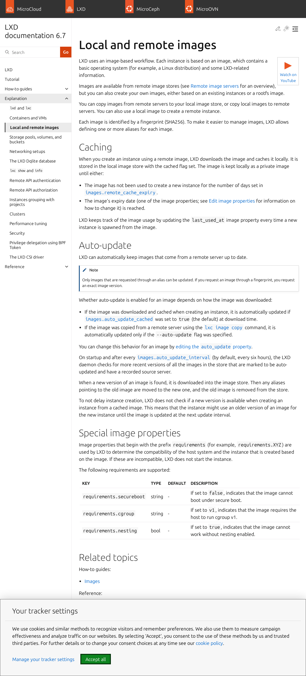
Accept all (95, 659)
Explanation (16, 98)
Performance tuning (28, 223)
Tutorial (12, 79)
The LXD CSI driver (27, 257)
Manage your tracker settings (43, 659)
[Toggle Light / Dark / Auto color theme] (286, 29)
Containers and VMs (28, 118)
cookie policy (209, 643)
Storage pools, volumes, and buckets (36, 139)
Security (17, 233)
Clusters (17, 214)
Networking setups (27, 151)
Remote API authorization (34, 190)
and (21, 108)
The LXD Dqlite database (33, 161)
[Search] (30, 52)
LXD (9, 69)
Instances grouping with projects (32, 202)
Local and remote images (34, 127)
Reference (15, 266)
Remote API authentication (35, 180)
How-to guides (18, 88)
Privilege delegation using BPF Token (38, 245)
